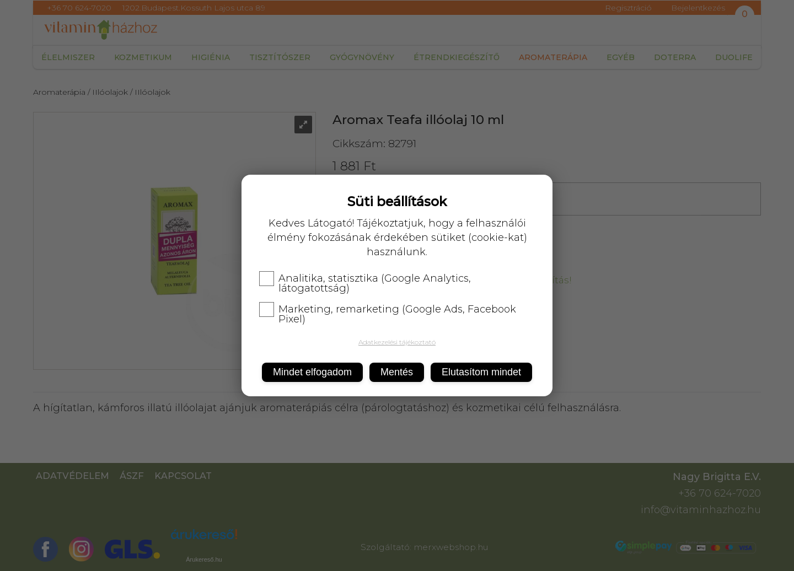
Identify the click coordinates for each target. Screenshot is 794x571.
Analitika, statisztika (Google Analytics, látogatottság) (365, 283)
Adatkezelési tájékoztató (397, 342)
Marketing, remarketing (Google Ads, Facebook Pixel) (387, 314)
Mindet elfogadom (312, 372)
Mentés (396, 372)
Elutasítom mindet (481, 372)
